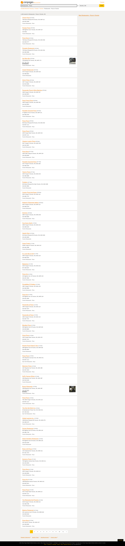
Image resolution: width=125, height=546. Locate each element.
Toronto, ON (83, 5)
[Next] (66, 531)
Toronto (41, 8)
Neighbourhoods (45, 537)
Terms (62, 544)
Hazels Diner (26, 233)
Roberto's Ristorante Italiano (30, 202)
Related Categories (25, 537)
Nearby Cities (35, 537)
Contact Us (49, 544)
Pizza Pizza (25, 121)
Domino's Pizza (26, 459)
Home (45, 544)
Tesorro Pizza (26, 172)
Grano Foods (26, 243)
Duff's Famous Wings (28, 376)
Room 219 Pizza (27, 449)
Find (101, 5)
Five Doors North (27, 223)
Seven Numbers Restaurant (30, 438)
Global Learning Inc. (28, 418)
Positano (24, 182)
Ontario (37, 8)
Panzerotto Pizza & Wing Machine (32, 90)
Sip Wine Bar (26, 58)
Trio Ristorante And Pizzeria (30, 500)
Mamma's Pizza (26, 366)
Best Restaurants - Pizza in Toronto (89, 15)
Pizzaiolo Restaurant (28, 48)
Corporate (54, 544)
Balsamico (25, 264)
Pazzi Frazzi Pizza (27, 100)
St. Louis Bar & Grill (28, 253)
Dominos (24, 213)
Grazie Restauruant (28, 69)
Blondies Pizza (26, 325)
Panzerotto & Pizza (27, 304)
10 (59, 531)
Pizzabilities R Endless (28, 284)
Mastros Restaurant (28, 510)
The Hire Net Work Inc (28, 408)
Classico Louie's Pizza (28, 141)
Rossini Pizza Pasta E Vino (30, 345)
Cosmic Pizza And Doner (29, 192)
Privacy (58, 544)
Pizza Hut (25, 274)
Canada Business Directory (27, 8)
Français (102, 2)
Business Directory (67, 544)
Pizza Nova (25, 38)
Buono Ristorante (27, 386)
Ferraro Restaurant (27, 428)
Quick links (120, 540)
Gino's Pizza (25, 80)
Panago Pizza (26, 28)
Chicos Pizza (26, 17)
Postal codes (54, 537)
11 (63, 531)
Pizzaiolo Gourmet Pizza (29, 110)
